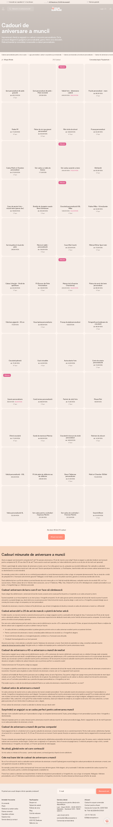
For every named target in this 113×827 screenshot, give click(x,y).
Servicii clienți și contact (9, 819)
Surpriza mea (6, 817)
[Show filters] (7, 60)
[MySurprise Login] (103, 9)
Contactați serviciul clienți (65, 821)
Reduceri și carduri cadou (10, 809)
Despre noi (33, 802)
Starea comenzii (7, 811)
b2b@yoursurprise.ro (91, 818)
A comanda (5, 803)
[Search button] (10, 8)
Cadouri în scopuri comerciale (94, 802)
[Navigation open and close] (3, 8)
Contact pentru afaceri (92, 805)
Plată (3, 806)
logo (78, 720)
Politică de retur (34, 808)
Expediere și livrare (8, 814)
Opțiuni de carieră (35, 805)
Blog (30, 811)
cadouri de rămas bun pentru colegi (13, 645)
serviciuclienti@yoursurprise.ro (67, 818)
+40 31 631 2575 (63, 815)
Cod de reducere (35, 813)
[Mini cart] (109, 9)
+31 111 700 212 (90, 815)
